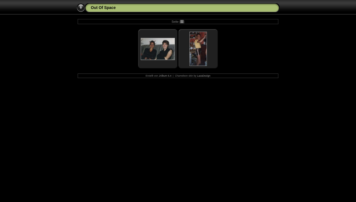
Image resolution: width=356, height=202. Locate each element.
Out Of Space (103, 7)
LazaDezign (204, 75)
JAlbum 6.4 (165, 75)
